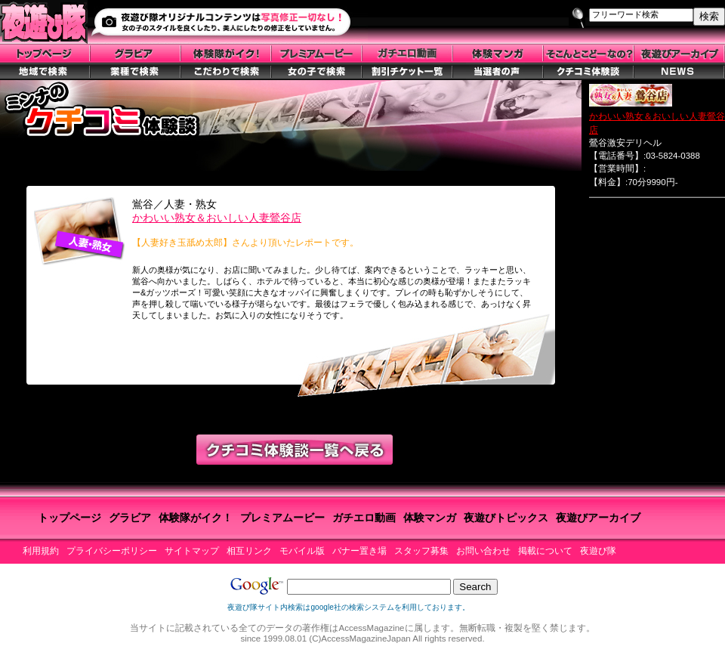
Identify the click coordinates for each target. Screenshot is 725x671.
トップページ (69, 518)
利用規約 (41, 551)
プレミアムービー (282, 518)
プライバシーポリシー (111, 551)
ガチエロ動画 (364, 518)
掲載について (545, 551)
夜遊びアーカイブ (598, 518)
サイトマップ (192, 551)
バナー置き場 (359, 551)
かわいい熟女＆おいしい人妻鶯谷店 (216, 218)
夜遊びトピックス (506, 518)
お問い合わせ (483, 551)
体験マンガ (429, 518)
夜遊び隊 (598, 551)
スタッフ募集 (421, 551)
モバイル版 (302, 551)
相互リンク (249, 551)
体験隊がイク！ (196, 518)
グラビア (130, 518)
